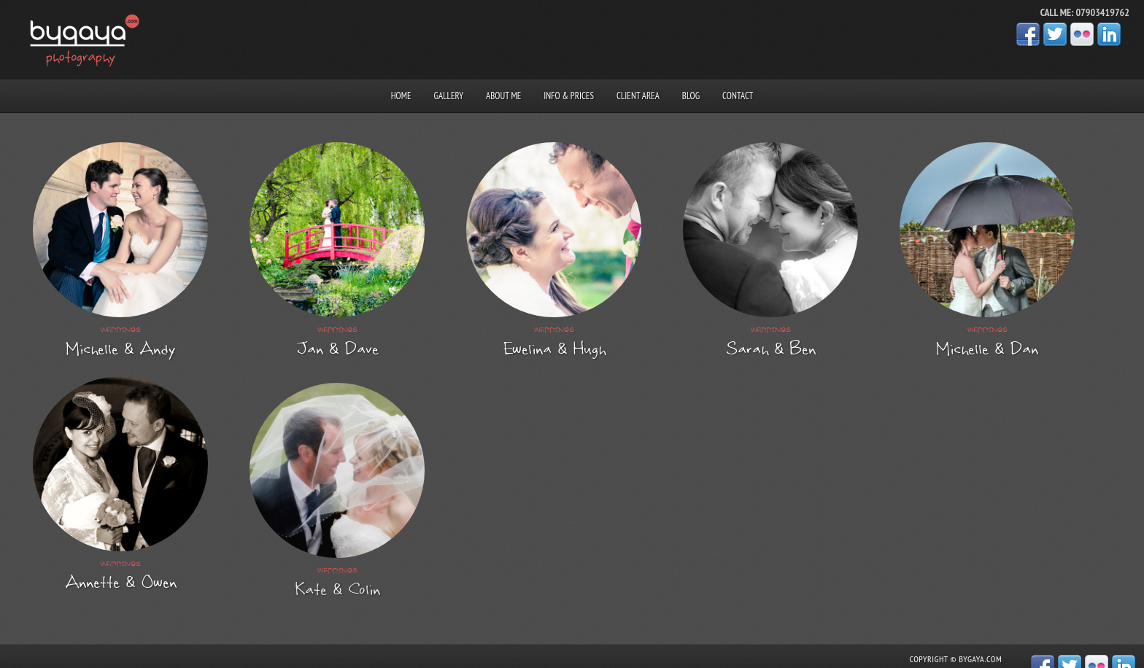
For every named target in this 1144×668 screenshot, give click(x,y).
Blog (691, 96)
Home (401, 96)
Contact (737, 96)
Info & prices (569, 96)
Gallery (448, 96)
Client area (638, 96)
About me (503, 96)
